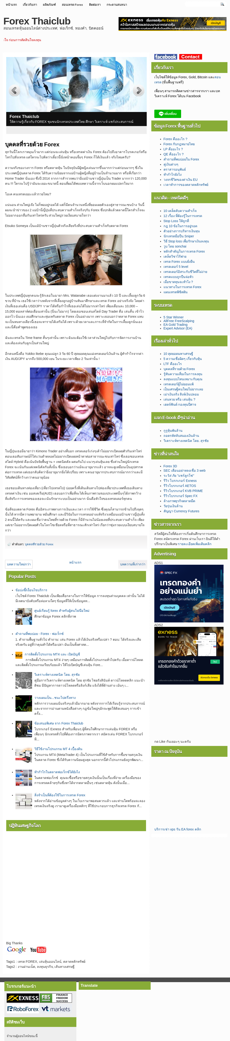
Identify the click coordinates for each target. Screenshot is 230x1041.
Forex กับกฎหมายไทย (179, 144)
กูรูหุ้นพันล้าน (173, 430)
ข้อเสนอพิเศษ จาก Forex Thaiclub (58, 723)
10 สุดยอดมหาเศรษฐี (178, 354)
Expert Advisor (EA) (178, 328)
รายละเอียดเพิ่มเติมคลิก (195, 544)
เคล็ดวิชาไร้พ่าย (175, 256)
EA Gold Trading (176, 324)
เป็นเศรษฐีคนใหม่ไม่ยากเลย (183, 389)
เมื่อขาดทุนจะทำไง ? (178, 282)
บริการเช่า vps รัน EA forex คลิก (177, 829)
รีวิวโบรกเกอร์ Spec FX (181, 496)
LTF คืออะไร (173, 364)
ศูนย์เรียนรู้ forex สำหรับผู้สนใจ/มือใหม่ (61, 611)
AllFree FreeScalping (179, 321)
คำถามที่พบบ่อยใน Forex (181, 159)
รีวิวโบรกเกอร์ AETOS (180, 486)
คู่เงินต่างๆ (171, 164)
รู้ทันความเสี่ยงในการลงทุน (183, 374)
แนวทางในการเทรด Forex (183, 287)
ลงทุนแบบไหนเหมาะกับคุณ (183, 379)
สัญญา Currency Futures (181, 511)
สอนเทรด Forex (72, 4)
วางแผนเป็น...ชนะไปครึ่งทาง (55, 698)
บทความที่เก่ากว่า (132, 564)
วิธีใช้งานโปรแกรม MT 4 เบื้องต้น (58, 749)
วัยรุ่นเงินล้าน (173, 506)
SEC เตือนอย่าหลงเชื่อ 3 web (185, 470)
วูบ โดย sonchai (175, 246)
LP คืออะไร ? (173, 149)
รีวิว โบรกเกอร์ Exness (180, 481)
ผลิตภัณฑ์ (49, 4)
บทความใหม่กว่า (19, 564)
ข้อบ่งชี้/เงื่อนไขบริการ (31, 590)
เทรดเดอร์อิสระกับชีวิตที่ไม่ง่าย (185, 272)
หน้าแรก (11, 4)
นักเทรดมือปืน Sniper (179, 236)
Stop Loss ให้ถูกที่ (176, 221)
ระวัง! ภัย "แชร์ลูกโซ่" (179, 475)
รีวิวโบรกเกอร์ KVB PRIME (183, 491)
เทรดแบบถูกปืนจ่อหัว (178, 277)
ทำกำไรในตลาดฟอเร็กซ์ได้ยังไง (57, 772)
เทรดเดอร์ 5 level (176, 267)
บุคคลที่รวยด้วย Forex (39, 544)
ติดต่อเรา (95, 4)
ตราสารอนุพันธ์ (175, 169)
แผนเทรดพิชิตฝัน (176, 292)
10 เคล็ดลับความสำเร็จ (180, 211)
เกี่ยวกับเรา (30, 4)
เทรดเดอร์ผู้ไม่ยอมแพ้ (179, 384)
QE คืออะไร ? (174, 154)
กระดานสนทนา (117, 4)
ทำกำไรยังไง (173, 174)
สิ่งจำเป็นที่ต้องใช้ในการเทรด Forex (59, 795)
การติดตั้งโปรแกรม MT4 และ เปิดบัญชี (52, 654)
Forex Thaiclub (37, 21)
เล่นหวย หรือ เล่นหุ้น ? (179, 399)
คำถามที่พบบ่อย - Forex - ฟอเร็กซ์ (39, 634)
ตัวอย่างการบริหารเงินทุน (182, 231)
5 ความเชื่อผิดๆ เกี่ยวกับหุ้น (183, 359)
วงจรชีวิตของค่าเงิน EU (181, 179)
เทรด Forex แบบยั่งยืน (179, 261)
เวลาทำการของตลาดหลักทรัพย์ (186, 185)
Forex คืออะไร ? (175, 139)
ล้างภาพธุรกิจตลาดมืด (179, 501)
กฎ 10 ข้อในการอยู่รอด (180, 226)
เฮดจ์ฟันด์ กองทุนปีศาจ (180, 404)
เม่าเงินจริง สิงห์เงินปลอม (181, 394)
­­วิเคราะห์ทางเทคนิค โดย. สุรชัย (57, 674)
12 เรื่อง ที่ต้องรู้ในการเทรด (183, 216)
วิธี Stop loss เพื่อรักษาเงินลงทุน (186, 241)
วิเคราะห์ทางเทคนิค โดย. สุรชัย (186, 441)
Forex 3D (170, 466)
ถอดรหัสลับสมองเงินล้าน (181, 436)
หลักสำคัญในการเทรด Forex (184, 251)
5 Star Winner (174, 317)
